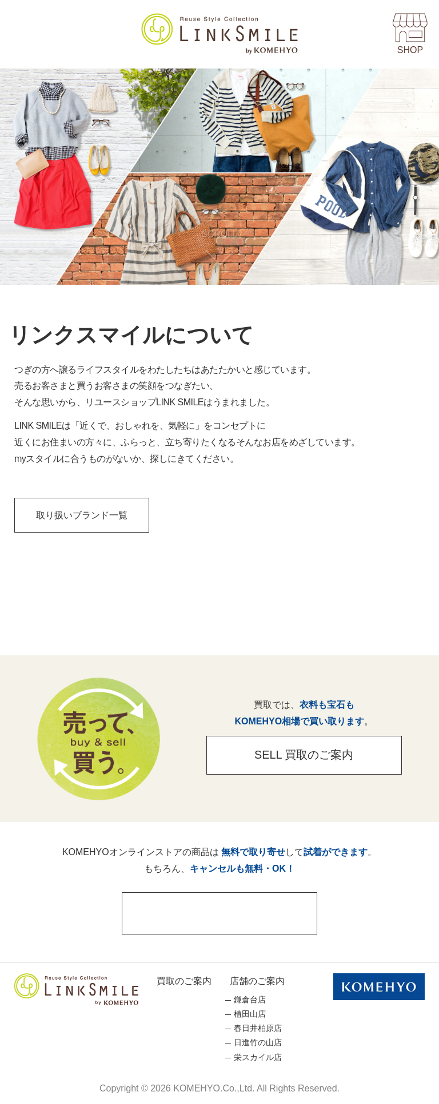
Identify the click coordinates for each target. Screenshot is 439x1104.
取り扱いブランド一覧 (83, 514)
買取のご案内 (184, 979)
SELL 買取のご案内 (302, 755)
